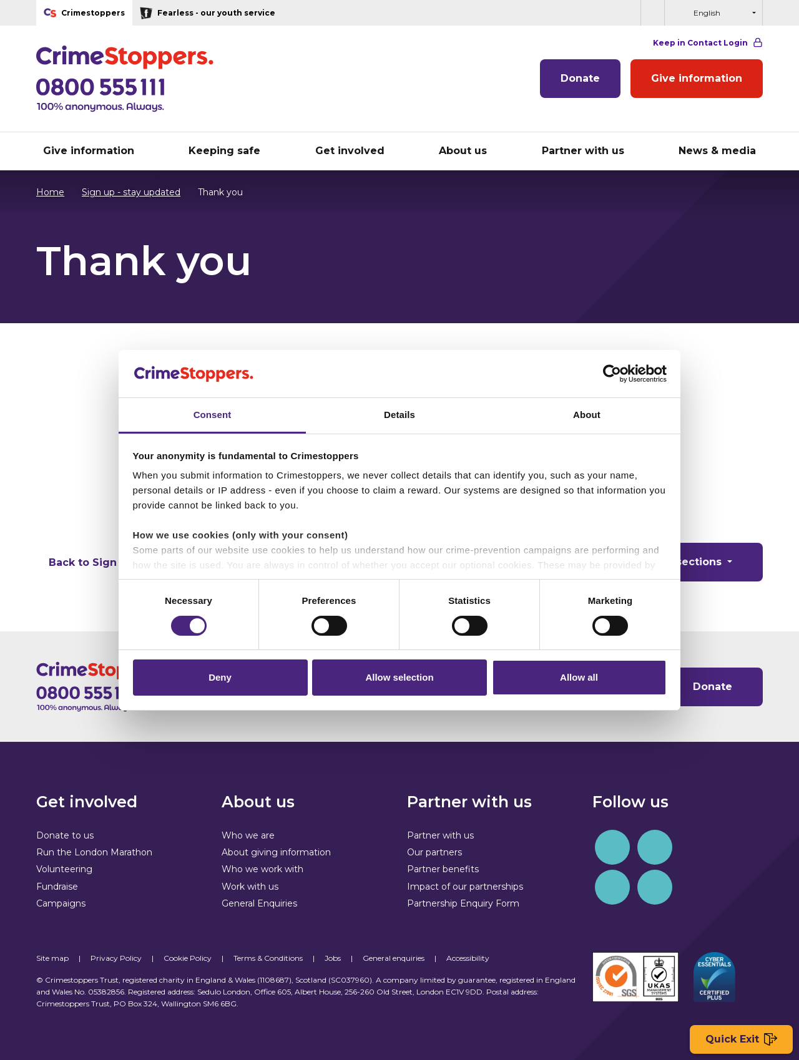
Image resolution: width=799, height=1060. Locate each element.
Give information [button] (88, 151)
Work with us (250, 886)
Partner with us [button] (583, 151)
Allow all (579, 677)
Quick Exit (741, 1039)
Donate (580, 78)
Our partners (434, 852)
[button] (652, 13)
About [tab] (586, 414)
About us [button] (463, 151)
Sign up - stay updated (124, 192)
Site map (52, 958)
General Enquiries (259, 903)
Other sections (683, 562)
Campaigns (61, 903)
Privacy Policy (116, 958)
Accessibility (467, 958)
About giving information (276, 852)
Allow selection (399, 677)
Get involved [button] (350, 151)
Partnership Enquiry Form (463, 903)
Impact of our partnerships (465, 886)
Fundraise (57, 886)
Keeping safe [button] (224, 151)
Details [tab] (399, 414)
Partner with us (440, 835)
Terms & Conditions (268, 958)
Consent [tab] (213, 414)
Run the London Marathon (94, 852)
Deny (220, 677)
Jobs (333, 958)
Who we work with (262, 869)
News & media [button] (717, 151)
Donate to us (65, 835)
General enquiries (393, 958)
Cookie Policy (188, 958)
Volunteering (64, 869)
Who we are (248, 835)
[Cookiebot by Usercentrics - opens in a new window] (612, 373)
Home (50, 192)
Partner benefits (443, 869)
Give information (696, 78)
